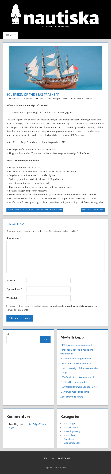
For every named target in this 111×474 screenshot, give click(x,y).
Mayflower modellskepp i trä (74, 391)
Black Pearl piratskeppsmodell (75, 358)
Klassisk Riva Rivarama (92, 210)
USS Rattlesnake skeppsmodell (75, 363)
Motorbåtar (69, 435)
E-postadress (14, 289)
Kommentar (13, 238)
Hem (45, 458)
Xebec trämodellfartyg (71, 396)
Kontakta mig (64, 458)
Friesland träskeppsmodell (73, 382)
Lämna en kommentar (82, 98)
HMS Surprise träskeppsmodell (76, 344)
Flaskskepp (69, 423)
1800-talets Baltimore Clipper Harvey (79, 386)
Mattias (29, 98)
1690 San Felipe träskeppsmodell (77, 377)
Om (52, 458)
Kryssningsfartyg (72, 431)
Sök (8, 333)
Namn (10, 280)
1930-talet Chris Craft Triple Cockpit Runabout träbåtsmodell (35, 210)
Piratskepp (69, 438)
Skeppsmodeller (60, 98)
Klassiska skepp (45, 98)
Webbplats (12, 298)
